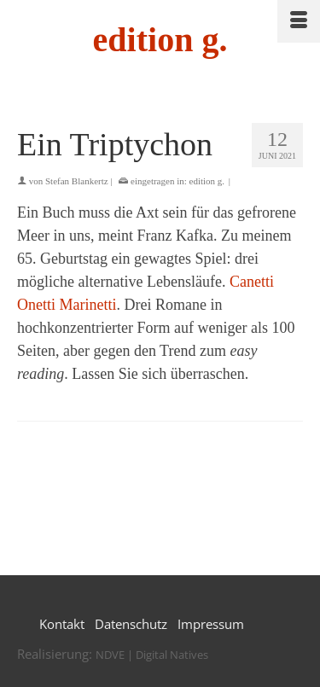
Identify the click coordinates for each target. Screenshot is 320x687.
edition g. (160, 39)
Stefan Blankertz (76, 181)
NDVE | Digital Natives (152, 654)
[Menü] (298, 21)
